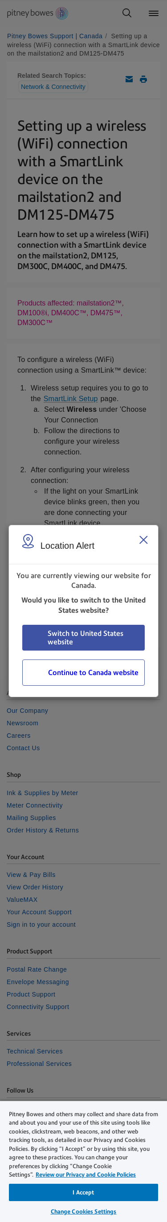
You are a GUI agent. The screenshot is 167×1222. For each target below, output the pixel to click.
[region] (83, 1161)
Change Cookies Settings (84, 1211)
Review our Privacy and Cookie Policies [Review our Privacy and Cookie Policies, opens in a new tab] (86, 1174)
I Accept (83, 1192)
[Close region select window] (143, 540)
